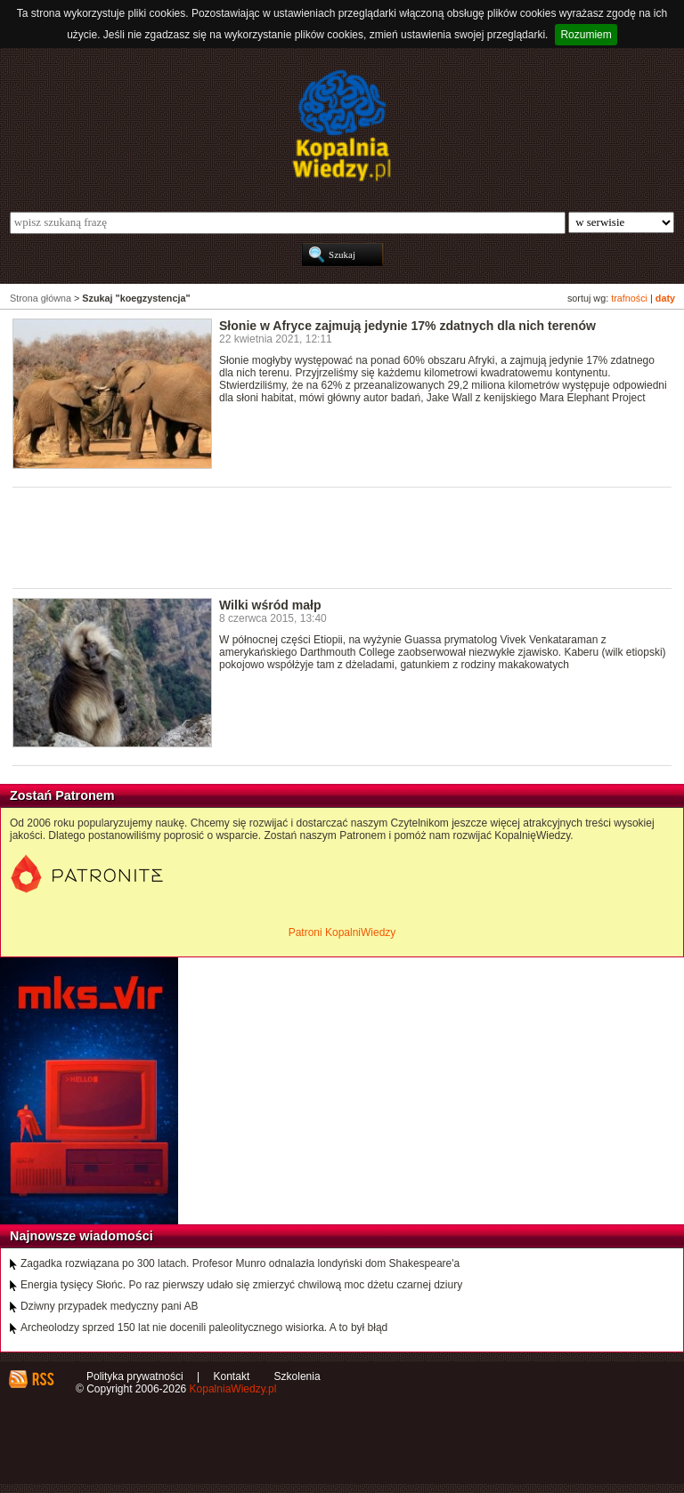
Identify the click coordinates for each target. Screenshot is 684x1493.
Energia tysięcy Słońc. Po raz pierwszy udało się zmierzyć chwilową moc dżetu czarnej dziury (241, 1285)
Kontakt (232, 1376)
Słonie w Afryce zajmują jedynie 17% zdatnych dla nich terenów (407, 326)
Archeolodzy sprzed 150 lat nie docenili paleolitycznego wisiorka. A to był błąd (203, 1327)
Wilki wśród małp (270, 605)
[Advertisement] (336, 536)
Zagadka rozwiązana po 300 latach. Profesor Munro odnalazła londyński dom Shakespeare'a (240, 1263)
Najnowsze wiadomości (81, 1236)
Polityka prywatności (134, 1376)
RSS (42, 1379)
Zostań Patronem (62, 795)
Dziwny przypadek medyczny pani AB (109, 1306)
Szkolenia (297, 1376)
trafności (629, 298)
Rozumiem (585, 34)
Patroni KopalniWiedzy (342, 932)
